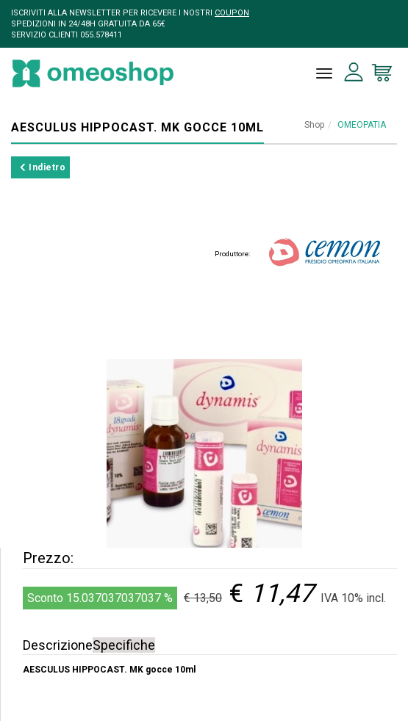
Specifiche (124, 645)
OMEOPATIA (361, 125)
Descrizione (58, 645)
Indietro (42, 167)
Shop (314, 125)
